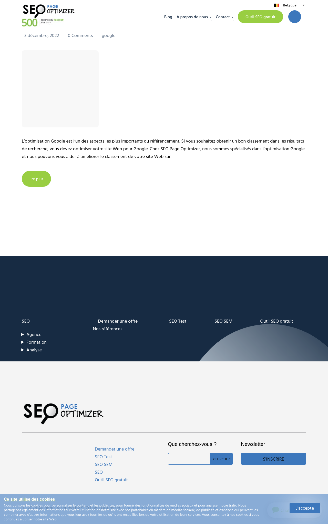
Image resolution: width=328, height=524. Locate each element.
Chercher (221, 459)
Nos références (107, 328)
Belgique (289, 5)
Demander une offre (118, 320)
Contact (223, 17)
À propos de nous (192, 17)
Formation (36, 342)
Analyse (34, 349)
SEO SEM (223, 320)
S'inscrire (273, 458)
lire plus (36, 179)
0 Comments (81, 35)
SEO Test (178, 320)
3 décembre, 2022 (42, 35)
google (109, 35)
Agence (34, 334)
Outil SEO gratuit (260, 17)
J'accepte (305, 507)
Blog (168, 17)
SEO (26, 320)
